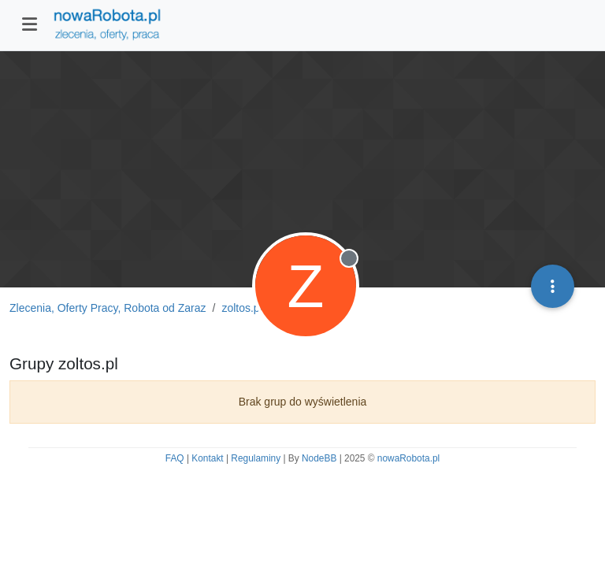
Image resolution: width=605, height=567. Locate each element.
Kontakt (207, 458)
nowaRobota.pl (408, 458)
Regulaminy (255, 458)
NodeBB (319, 458)
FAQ (174, 458)
